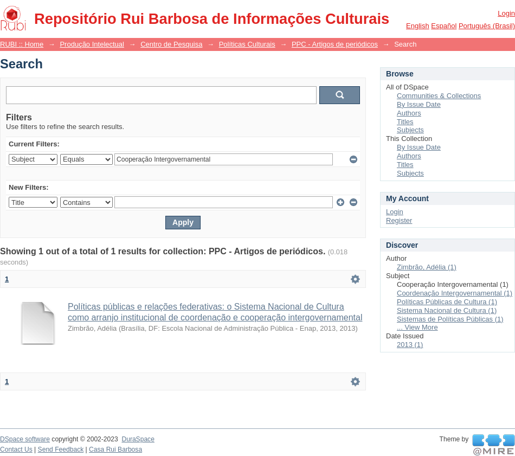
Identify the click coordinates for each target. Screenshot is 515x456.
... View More (417, 327)
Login (506, 13)
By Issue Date (419, 104)
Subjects (410, 130)
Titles (405, 122)
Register (399, 220)
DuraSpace (137, 439)
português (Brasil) (487, 26)
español (443, 26)
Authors (409, 113)
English (417, 26)
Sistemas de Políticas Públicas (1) (450, 319)
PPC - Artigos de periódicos (335, 44)
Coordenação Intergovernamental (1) (454, 293)
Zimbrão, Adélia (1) (426, 267)
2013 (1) (410, 345)
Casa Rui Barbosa (115, 449)
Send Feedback (61, 449)
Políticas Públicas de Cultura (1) (447, 302)
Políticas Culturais (247, 44)
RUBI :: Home (21, 44)
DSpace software (25, 439)
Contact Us (16, 449)
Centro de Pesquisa (171, 44)
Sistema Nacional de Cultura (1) (447, 310)
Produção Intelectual (92, 44)
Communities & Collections (439, 96)
